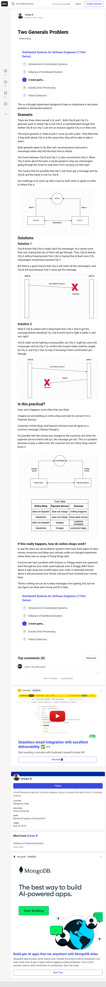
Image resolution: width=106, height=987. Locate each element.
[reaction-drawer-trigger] (5, 72)
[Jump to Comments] (5, 83)
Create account (94, 3)
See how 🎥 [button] (57, 759)
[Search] (13, 3)
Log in (78, 3)
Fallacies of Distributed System (58, 845)
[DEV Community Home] (4, 4)
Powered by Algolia (61, 4)
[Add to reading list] (5, 94)
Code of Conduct (50, 678)
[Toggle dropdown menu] (101, 690)
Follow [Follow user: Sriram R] (58, 785)
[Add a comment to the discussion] (60, 668)
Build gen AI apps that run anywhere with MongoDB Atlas (55, 954)
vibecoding (25, 38)
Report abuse (67, 678)
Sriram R (29, 14)
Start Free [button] (58, 972)
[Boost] (5, 104)
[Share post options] (5, 114)
